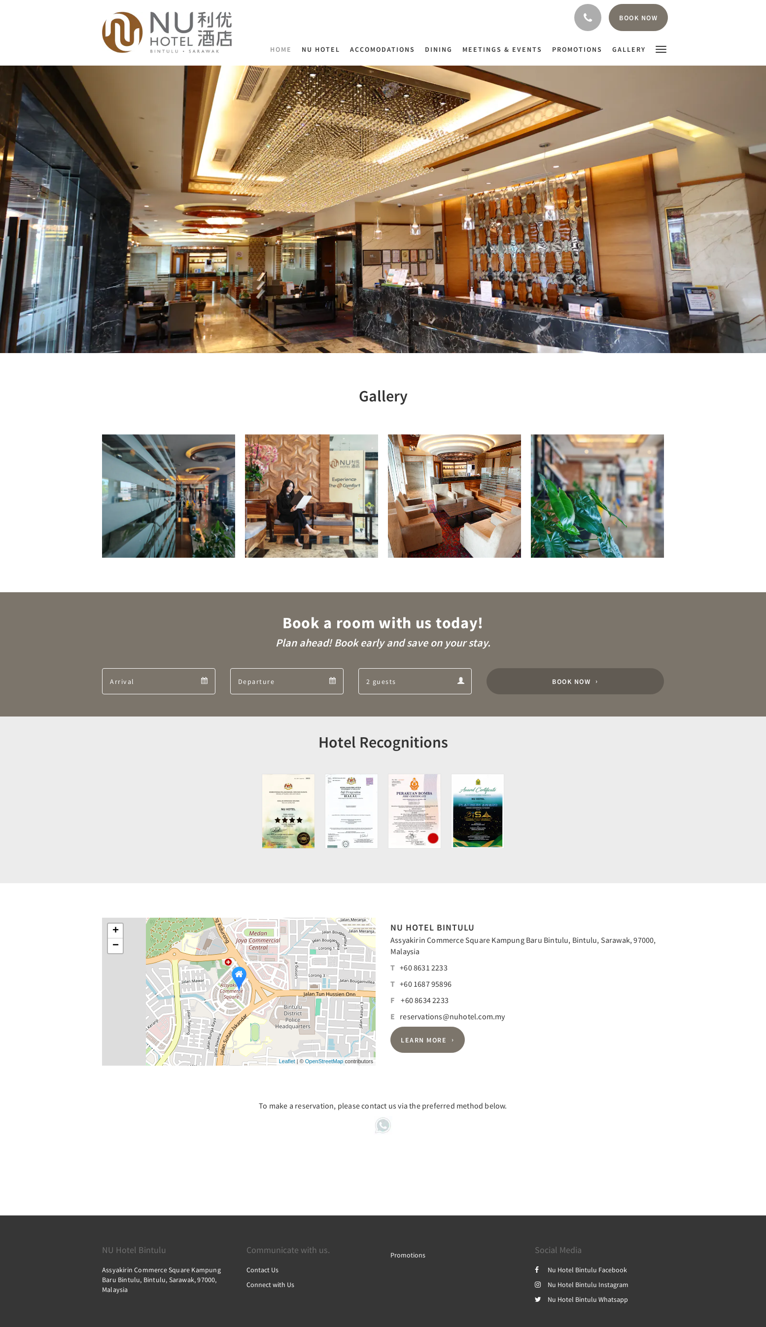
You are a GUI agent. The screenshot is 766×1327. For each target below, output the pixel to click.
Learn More (424, 1040)
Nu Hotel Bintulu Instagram (581, 1284)
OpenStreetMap (324, 1061)
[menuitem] (283, 49)
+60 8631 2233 (424, 967)
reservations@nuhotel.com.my (452, 1016)
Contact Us (262, 1269)
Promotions (407, 1255)
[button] (661, 49)
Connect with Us (270, 1284)
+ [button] (115, 931)
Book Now (571, 681)
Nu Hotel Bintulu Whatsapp (581, 1299)
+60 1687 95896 (426, 984)
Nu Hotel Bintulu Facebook (581, 1269)
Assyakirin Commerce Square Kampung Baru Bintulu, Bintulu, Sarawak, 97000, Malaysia (161, 1279)
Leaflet (287, 1061)
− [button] (115, 945)
